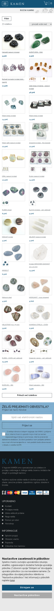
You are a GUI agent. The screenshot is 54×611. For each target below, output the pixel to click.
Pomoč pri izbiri (12, 520)
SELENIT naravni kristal (37, 237)
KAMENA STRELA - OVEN (38, 325)
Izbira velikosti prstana (14, 513)
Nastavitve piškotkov (27, 595)
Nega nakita (10, 517)
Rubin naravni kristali (36, 176)
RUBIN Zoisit (7, 210)
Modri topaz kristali (9, 116)
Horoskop (9, 524)
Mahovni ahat (7, 297)
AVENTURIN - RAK (36, 52)
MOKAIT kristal (7, 237)
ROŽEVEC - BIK (7, 385)
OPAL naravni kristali (9, 176)
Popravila (9, 543)
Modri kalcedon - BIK (36, 385)
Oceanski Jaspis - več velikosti (40, 358)
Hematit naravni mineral (10, 52)
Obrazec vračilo (12, 539)
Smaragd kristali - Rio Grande (39, 143)
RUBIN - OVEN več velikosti (12, 358)
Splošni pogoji (11, 536)
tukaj (12, 580)
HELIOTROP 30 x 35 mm (10, 325)
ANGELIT (5, 270)
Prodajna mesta (11, 510)
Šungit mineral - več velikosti (39, 210)
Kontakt (8, 506)
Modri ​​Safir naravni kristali (11, 143)
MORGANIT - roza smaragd (39, 297)
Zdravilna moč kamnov (15, 546)
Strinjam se (27, 587)
